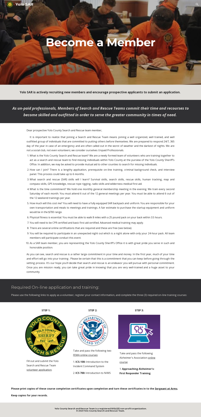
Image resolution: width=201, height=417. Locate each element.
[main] (100, 42)
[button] (197, 4)
